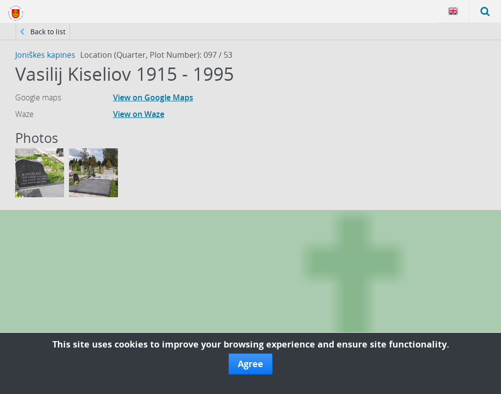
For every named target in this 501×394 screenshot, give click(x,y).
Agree (250, 364)
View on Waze (138, 114)
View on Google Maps (153, 97)
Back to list (43, 31)
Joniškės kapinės (45, 54)
